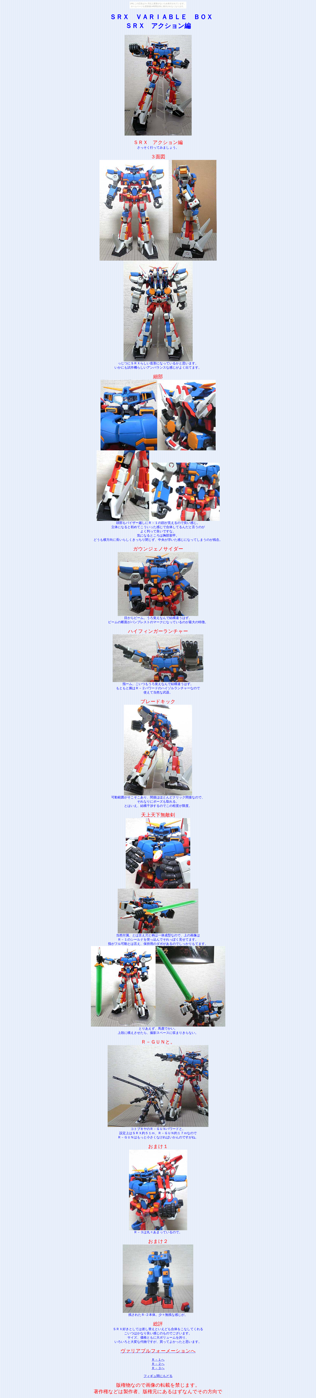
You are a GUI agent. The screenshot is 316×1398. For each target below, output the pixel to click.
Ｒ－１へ (158, 1359)
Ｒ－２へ (158, 1364)
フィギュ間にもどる (158, 1376)
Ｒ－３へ (158, 1368)
